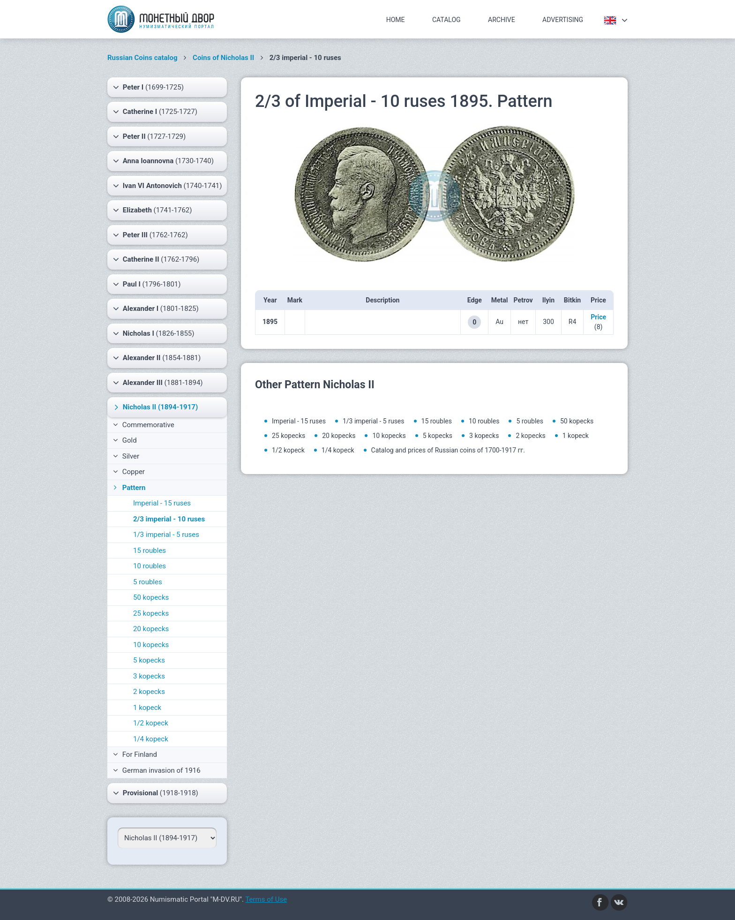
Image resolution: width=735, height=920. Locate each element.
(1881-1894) (158, 382)
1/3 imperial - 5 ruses (166, 534)
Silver (126, 456)
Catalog (446, 19)
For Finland (135, 754)
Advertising (562, 19)
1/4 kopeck (150, 739)
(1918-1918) (155, 793)
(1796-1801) (147, 284)
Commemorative (143, 425)
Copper (129, 472)
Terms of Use (266, 899)
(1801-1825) (156, 308)
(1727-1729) (149, 136)
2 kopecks (149, 691)
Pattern (129, 487)
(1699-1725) (148, 87)
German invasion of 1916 (157, 770)
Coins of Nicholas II (223, 57)
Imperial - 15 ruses (162, 503)
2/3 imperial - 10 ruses (169, 519)
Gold (125, 440)
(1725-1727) (155, 111)
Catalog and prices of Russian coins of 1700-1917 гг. (448, 450)
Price (598, 317)
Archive (501, 19)
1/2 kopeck (150, 723)
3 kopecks (149, 676)
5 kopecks (149, 660)
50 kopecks (151, 597)
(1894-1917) (155, 407)
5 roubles (147, 582)
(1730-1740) (163, 161)
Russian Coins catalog (142, 57)
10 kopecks (151, 645)
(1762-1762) (150, 235)
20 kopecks (151, 629)
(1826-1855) (153, 333)
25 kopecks (151, 613)
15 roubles (149, 550)
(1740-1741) (167, 185)
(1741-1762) (152, 210)
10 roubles (149, 566)
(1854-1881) (157, 357)
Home (395, 19)
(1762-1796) (156, 259)
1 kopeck (147, 707)
